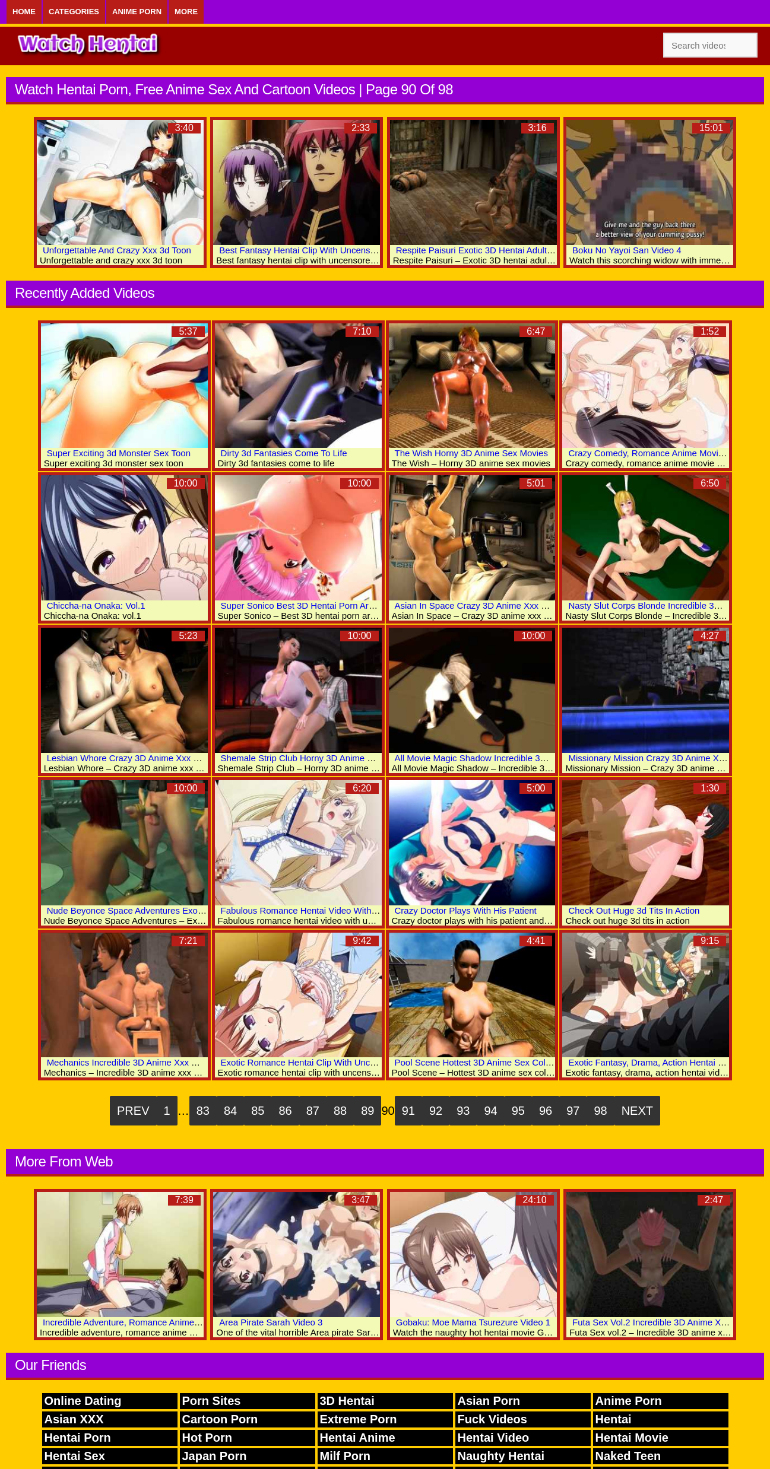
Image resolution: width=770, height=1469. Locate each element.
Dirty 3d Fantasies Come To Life (284, 453)
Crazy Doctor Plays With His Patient (466, 910)
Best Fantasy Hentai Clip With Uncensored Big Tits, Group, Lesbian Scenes (368, 250)
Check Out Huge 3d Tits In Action (633, 910)
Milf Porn (345, 1455)
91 (408, 1110)
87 (312, 1110)
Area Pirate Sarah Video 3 (270, 1322)
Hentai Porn (78, 1437)
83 (203, 1110)
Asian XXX (74, 1419)
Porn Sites (211, 1400)
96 (545, 1110)
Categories (74, 11)
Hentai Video (494, 1437)
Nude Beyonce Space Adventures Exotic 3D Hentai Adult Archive (175, 910)
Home (24, 11)
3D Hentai (347, 1400)
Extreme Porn (358, 1419)
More (186, 11)
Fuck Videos (492, 1419)
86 (284, 1110)
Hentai (613, 1419)
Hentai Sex (75, 1455)
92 (435, 1110)
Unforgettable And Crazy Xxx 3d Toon (117, 250)
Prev (133, 1110)
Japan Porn (214, 1455)
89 (367, 1110)
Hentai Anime (357, 1437)
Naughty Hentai (501, 1455)
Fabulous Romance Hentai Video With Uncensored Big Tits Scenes (353, 910)
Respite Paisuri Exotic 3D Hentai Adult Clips (482, 250)
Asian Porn (489, 1400)
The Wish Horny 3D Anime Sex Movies (471, 453)
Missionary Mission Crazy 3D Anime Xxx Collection (668, 758)
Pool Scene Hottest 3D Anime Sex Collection (483, 1062)
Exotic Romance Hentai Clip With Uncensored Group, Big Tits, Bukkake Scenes (378, 1062)
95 (518, 1110)
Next (637, 1110)
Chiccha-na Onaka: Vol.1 (96, 605)
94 (490, 1110)
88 (340, 1110)
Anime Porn (136, 11)
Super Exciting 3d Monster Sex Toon (119, 453)
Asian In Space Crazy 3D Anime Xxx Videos (481, 605)
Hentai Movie (631, 1437)
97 (572, 1110)
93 (463, 1110)
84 (230, 1110)
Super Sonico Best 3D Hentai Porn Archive (305, 605)
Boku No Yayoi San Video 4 (626, 250)
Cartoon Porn (220, 1419)
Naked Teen (628, 1455)
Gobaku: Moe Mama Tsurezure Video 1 (473, 1322)
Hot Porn (207, 1437)
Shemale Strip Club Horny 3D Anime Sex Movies (317, 758)
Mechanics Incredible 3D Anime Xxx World (130, 1062)
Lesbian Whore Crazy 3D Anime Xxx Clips (130, 758)
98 (600, 1110)
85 (257, 1110)
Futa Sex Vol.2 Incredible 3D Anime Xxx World (663, 1322)
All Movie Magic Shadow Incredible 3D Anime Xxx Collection (514, 758)
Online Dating (83, 1400)
